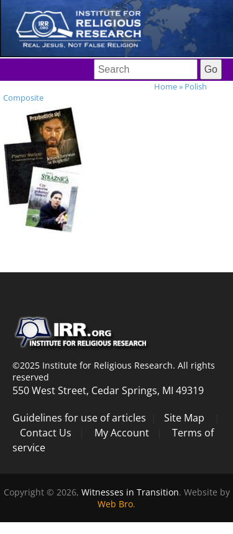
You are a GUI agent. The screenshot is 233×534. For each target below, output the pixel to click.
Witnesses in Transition (130, 492)
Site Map (184, 418)
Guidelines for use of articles (79, 418)
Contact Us (45, 433)
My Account (121, 433)
